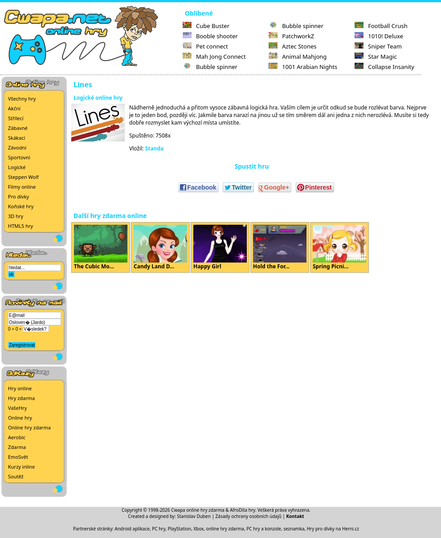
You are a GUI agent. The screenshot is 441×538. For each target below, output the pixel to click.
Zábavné (18, 128)
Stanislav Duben (194, 516)
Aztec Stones (292, 46)
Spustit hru (251, 166)
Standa (154, 148)
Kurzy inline (21, 466)
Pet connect (205, 46)
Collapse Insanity (384, 67)
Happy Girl (220, 247)
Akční (14, 108)
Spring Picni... (339, 247)
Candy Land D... (160, 247)
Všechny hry (22, 98)
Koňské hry (20, 206)
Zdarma (17, 447)
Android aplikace (132, 529)
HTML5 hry (20, 225)
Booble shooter (210, 36)
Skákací (16, 137)
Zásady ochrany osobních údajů (249, 516)
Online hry (20, 417)
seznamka (293, 529)
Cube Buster (206, 26)
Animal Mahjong (298, 57)
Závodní (17, 147)
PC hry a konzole (263, 529)
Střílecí (16, 118)
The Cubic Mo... (100, 247)
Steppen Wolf (23, 177)
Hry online (20, 388)
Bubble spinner (210, 67)
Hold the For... (279, 247)
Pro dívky (18, 196)
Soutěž (16, 476)
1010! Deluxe (379, 36)
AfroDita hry (242, 510)
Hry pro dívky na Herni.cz (333, 529)
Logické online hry (98, 97)
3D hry (15, 216)
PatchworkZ (291, 36)
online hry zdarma (225, 529)
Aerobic (16, 437)
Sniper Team (378, 46)
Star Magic (376, 57)
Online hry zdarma (29, 427)
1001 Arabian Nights (303, 67)
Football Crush (381, 26)
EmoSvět (18, 456)
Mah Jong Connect (214, 57)
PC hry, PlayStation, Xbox (178, 529)
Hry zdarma (21, 398)
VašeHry (17, 408)
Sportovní (19, 157)
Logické (16, 167)
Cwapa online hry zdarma (198, 510)
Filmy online (22, 186)
